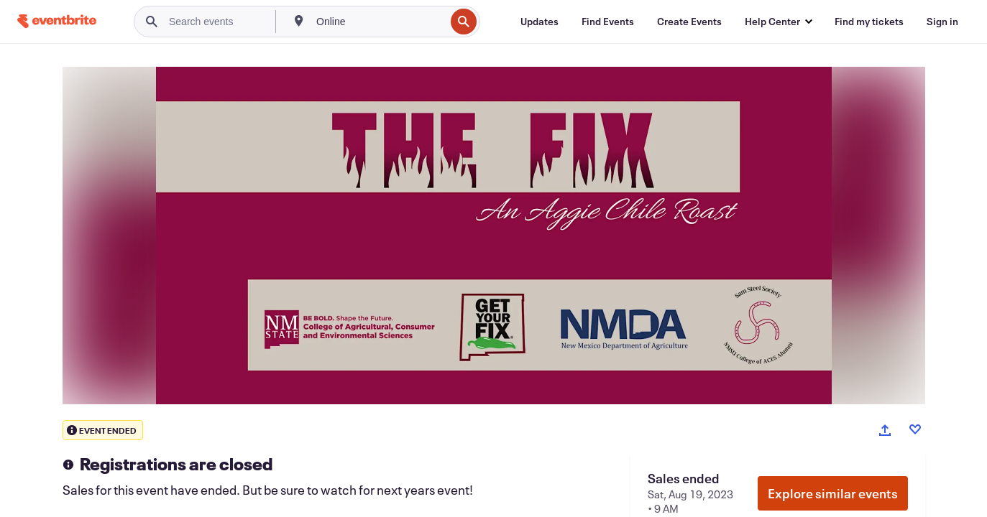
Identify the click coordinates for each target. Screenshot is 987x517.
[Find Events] (608, 21)
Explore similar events (833, 493)
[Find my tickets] (869, 21)
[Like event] (915, 429)
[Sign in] (942, 21)
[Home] (56, 21)
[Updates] (539, 21)
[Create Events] (689, 21)
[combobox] (379, 21)
